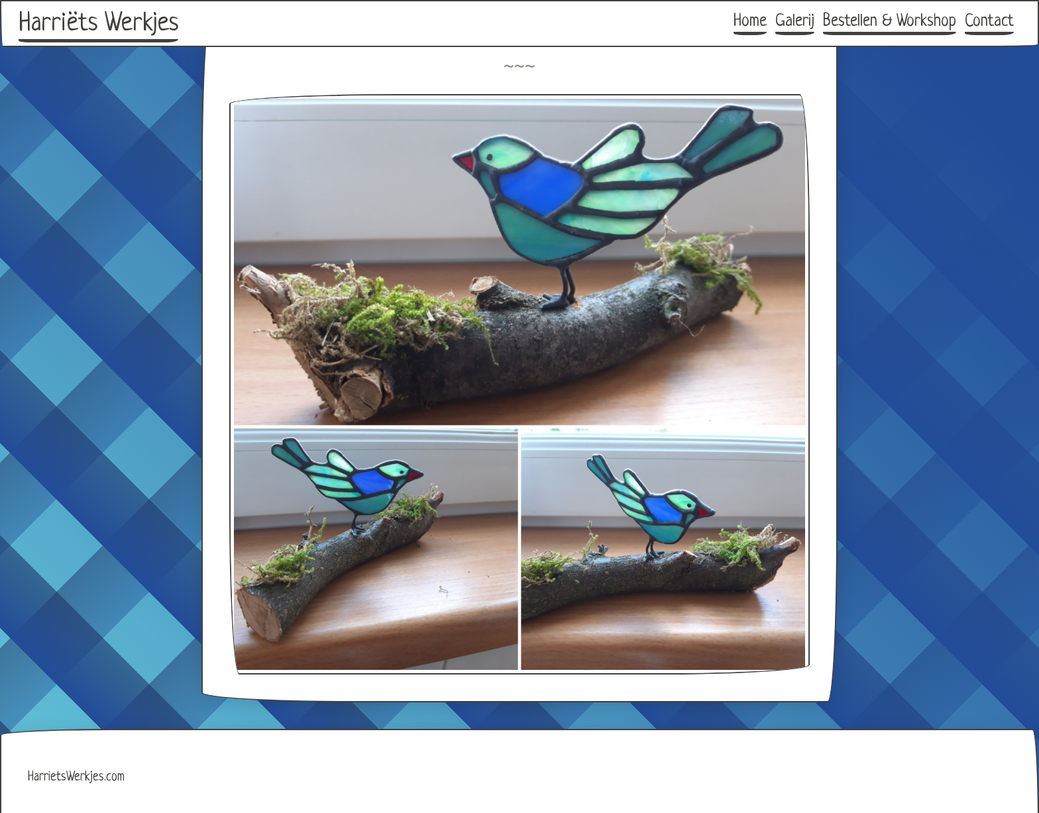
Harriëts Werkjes (98, 24)
